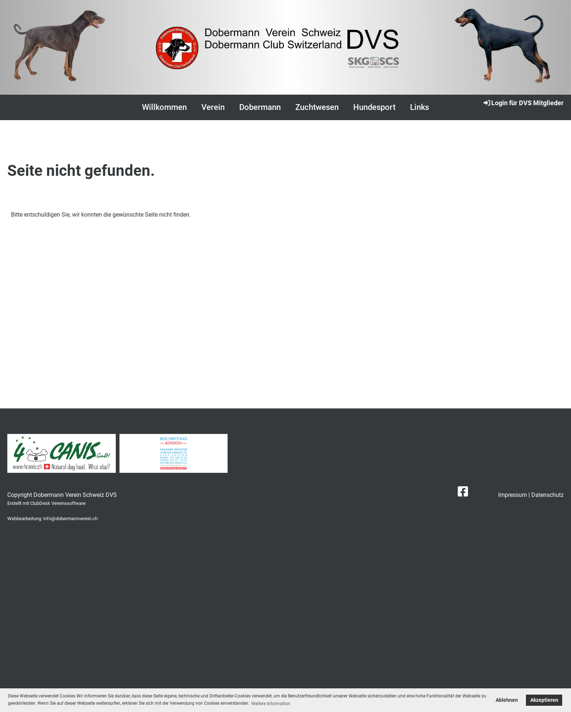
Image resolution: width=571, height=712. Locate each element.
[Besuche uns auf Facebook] (463, 492)
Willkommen (164, 107)
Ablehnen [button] (507, 700)
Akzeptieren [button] (544, 700)
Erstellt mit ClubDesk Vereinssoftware (46, 503)
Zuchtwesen (317, 107)
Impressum (512, 494)
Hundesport (374, 107)
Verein (213, 107)
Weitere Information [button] (270, 703)
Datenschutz (547, 494)
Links (419, 107)
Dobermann (260, 107)
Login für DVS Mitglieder (523, 102)
